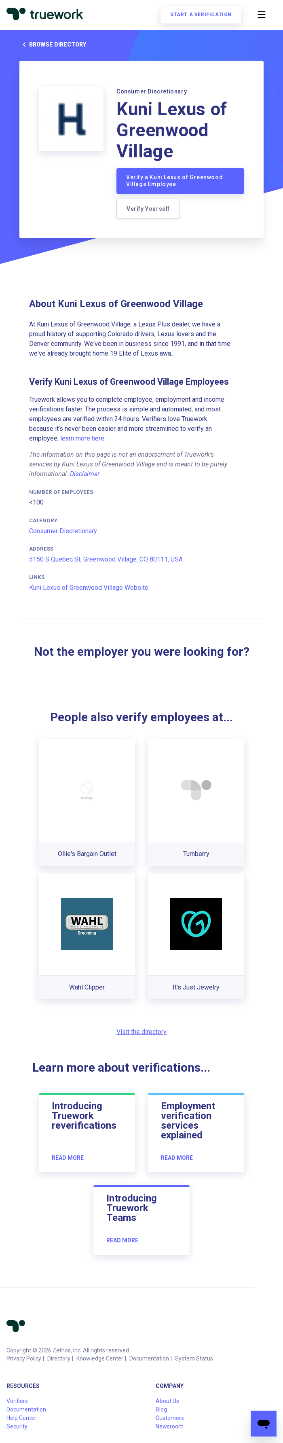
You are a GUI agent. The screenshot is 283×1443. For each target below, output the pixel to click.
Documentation (149, 1358)
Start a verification (201, 14)
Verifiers (17, 1401)
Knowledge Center (99, 1358)
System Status (194, 1358)
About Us (167, 1401)
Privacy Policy (23, 1358)
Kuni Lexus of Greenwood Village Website (88, 587)
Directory (58, 1358)
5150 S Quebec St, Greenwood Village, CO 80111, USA (106, 559)
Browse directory (52, 44)
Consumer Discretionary (63, 531)
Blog (161, 1409)
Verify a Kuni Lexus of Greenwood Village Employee (174, 181)
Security (16, 1426)
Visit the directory (141, 1032)
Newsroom (170, 1426)
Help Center (21, 1418)
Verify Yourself (148, 209)
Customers (170, 1418)
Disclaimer (84, 474)
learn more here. (83, 438)
